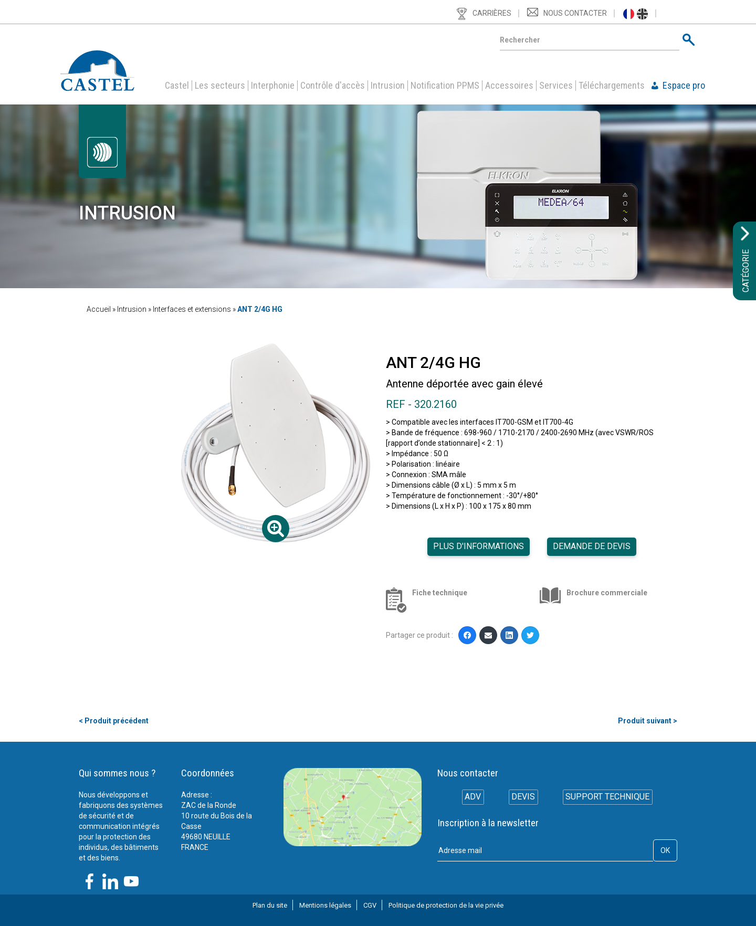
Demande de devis (592, 546)
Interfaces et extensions (192, 309)
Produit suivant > (647, 721)
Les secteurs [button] (220, 85)
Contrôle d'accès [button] (332, 85)
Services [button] (556, 85)
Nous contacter (575, 13)
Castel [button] (177, 85)
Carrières (491, 13)
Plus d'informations (478, 546)
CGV (369, 905)
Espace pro (684, 85)
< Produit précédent (114, 721)
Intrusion (388, 85)
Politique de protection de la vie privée (445, 905)
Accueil (99, 309)
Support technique (609, 798)
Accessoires (509, 85)
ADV (471, 798)
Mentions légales (325, 905)
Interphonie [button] (273, 85)
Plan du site (270, 905)
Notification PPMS (445, 85)
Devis (523, 798)
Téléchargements (612, 85)
